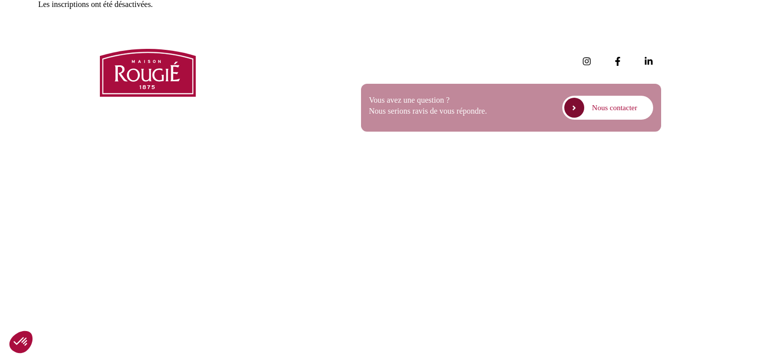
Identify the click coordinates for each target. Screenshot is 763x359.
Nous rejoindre (248, 111)
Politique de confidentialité (562, 164)
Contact (236, 125)
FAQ (231, 97)
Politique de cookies (637, 164)
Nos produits (244, 69)
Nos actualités (246, 55)
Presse (234, 83)
